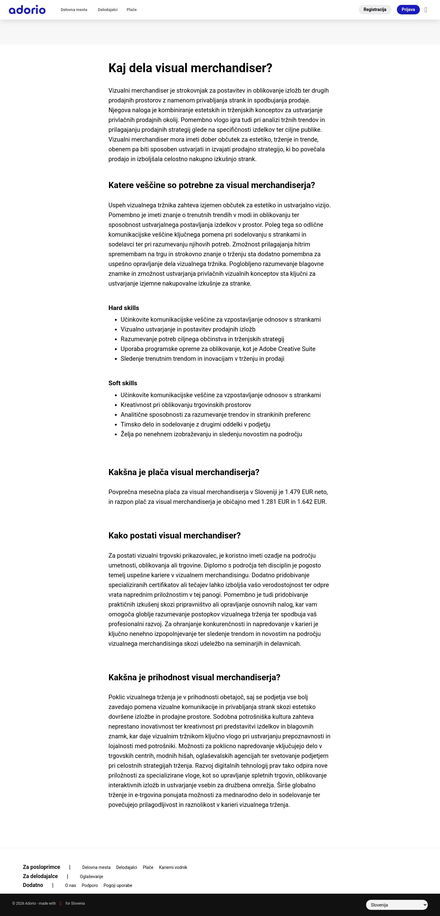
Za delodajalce (49, 876)
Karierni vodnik (173, 867)
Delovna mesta (74, 9)
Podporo (90, 885)
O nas (70, 885)
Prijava (408, 9)
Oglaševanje (91, 876)
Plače (132, 9)
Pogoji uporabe (118, 885)
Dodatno (42, 885)
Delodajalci (107, 9)
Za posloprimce (50, 867)
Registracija (375, 9)
